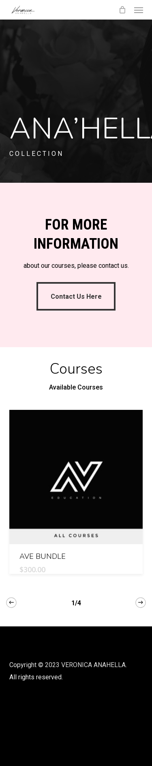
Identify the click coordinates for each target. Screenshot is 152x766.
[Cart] (122, 10)
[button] (138, 10)
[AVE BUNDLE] (76, 477)
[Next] (140, 602)
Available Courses (76, 387)
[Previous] (11, 602)
